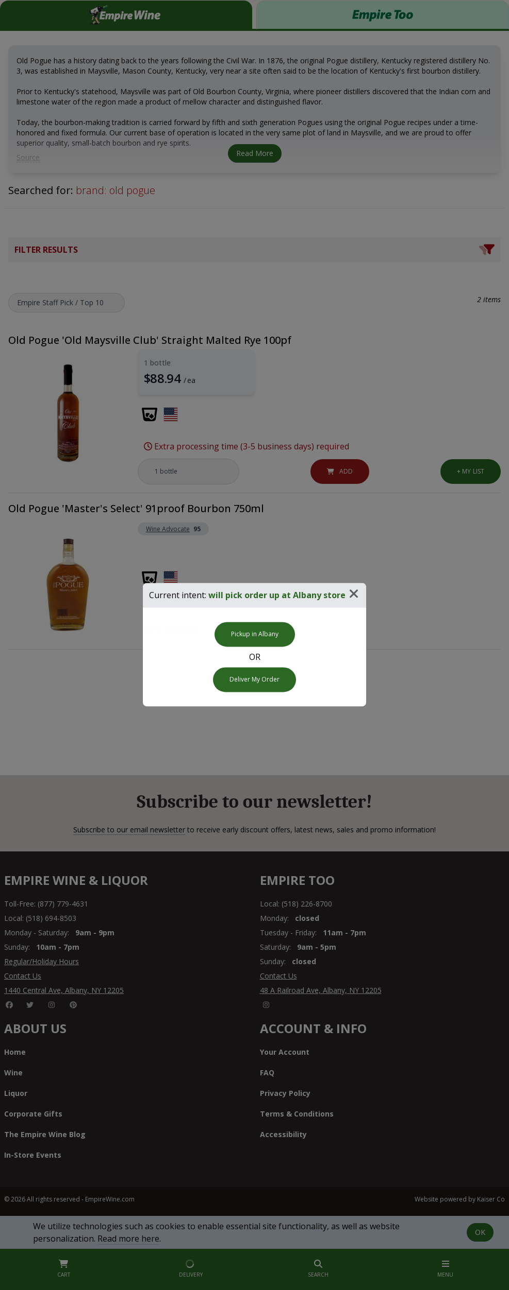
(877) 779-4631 (63, 904)
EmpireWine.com (110, 1199)
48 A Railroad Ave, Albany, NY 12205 (321, 990)
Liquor (15, 1093)
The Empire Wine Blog (45, 1134)
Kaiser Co (491, 1199)
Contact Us (22, 976)
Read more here (128, 1238)
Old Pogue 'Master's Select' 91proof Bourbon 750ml (136, 508)
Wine (13, 1072)
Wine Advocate (168, 529)
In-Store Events (32, 1155)
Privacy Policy (285, 1093)
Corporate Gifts (33, 1114)
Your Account (284, 1052)
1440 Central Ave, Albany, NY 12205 (64, 990)
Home (15, 1052)
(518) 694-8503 (51, 918)
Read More (254, 153)
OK (480, 1232)
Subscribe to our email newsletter (129, 829)
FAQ (267, 1072)
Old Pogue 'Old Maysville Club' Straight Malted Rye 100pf (149, 340)
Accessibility (283, 1134)
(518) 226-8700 (307, 904)
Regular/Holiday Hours (41, 961)
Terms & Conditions (297, 1114)
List (470, 471)
